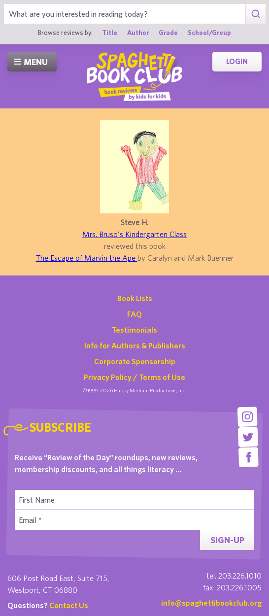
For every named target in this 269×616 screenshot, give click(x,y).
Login (237, 61)
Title (109, 32)
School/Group (209, 32)
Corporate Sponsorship (134, 361)
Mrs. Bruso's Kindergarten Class (134, 234)
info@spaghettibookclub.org (211, 602)
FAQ (134, 313)
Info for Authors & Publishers (134, 345)
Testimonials (134, 329)
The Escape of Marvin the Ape (86, 257)
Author (138, 32)
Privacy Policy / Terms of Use (134, 377)
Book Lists (134, 298)
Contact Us (68, 605)
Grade (168, 32)
